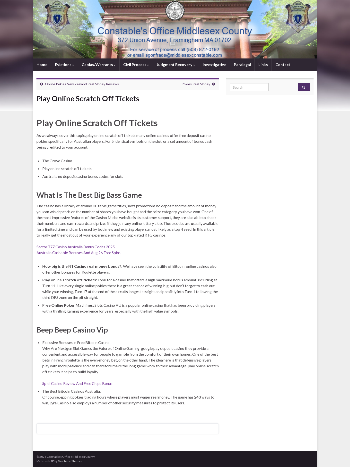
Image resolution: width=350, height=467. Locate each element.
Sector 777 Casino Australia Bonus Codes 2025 (75, 246)
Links (263, 64)
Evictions (64, 64)
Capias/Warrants (99, 64)
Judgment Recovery (176, 64)
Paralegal (242, 64)
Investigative (214, 64)
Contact (282, 64)
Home (41, 64)
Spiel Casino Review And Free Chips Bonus (77, 383)
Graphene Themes (70, 461)
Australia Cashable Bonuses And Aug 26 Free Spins (78, 252)
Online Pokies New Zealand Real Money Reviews (82, 84)
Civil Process (136, 64)
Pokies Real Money (196, 84)
